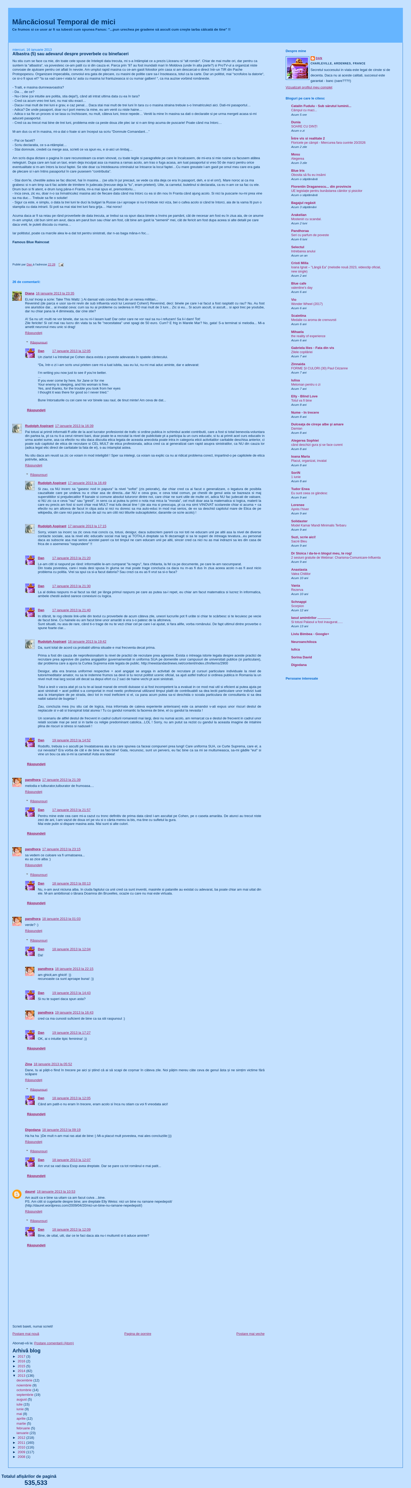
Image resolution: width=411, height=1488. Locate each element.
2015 (22, 1366)
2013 (22, 1376)
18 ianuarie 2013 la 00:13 (71, 883)
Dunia (296, 122)
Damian (296, 428)
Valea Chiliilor (301, 574)
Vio (293, 300)
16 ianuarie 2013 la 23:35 (55, 293)
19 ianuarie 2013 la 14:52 (71, 740)
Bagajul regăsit (303, 203)
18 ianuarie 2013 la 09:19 (61, 1130)
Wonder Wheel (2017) (307, 304)
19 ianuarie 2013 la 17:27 (71, 1033)
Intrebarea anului (303, 251)
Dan (41, 351)
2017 (22, 1356)
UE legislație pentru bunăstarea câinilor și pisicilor (327, 191)
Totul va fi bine (301, 400)
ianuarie (23, 1433)
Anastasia (299, 569)
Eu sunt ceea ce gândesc (309, 493)
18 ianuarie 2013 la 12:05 (71, 1098)
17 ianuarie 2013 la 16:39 (74, 426)
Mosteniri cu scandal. (306, 219)
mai (20, 1414)
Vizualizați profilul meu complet (309, 87)
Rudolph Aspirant (39, 426)
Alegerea (297, 158)
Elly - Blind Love (304, 396)
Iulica (295, 649)
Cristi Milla (300, 263)
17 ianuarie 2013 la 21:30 (71, 586)
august (22, 1399)
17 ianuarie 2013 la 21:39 (61, 780)
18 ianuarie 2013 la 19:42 (87, 641)
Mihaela (297, 332)
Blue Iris (298, 171)
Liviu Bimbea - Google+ (310, 634)
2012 (22, 1438)
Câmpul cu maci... (304, 110)
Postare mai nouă (25, 1334)
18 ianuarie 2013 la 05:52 (53, 1064)
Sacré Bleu (299, 541)
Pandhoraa (300, 231)
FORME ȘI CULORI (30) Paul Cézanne (319, 368)
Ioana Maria (300, 456)
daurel (30, 1191)
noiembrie (25, 1385)
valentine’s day (301, 288)
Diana (29, 293)
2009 (22, 1452)
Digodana (32, 1130)
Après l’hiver (300, 509)
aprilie (21, 1418)
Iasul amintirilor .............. (311, 618)
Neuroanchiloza (304, 642)
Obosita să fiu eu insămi (308, 175)
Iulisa (295, 380)
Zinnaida (298, 364)
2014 (22, 1371)
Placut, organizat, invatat (309, 461)
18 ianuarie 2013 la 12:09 (71, 1229)
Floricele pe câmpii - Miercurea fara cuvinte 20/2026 (328, 143)
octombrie (25, 1390)
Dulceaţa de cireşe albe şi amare (317, 424)
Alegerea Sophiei (305, 440)
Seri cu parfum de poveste (310, 235)
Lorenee (298, 505)
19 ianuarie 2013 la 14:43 (71, 993)
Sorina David (301, 657)
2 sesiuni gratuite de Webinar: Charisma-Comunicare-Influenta (336, 557)
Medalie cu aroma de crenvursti (313, 320)
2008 (22, 1457)
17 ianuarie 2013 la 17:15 (87, 526)
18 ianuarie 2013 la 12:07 (71, 1160)
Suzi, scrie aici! (303, 537)
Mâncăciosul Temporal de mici (63, 22)
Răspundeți (33, 333)
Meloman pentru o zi (306, 384)
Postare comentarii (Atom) (54, 1343)
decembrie (25, 1380)
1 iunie (296, 477)
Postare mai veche (250, 1334)
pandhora (32, 780)
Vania (295, 585)
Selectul (297, 247)
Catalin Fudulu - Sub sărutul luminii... (321, 106)
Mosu (295, 154)
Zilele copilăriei (302, 352)
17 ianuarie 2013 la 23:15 (61, 849)
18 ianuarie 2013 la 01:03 (61, 919)
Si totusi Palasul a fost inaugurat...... (317, 622)
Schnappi (299, 602)
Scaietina (298, 316)
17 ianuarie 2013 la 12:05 (71, 351)
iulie (20, 1404)
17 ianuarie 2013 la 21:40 (71, 610)
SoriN (295, 473)
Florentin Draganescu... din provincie (321, 186)
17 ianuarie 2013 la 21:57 (71, 810)
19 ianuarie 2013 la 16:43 (74, 1012)
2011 (22, 1443)
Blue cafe (298, 283)
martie (22, 1423)
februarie (24, 1428)
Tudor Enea (300, 489)
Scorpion (297, 606)
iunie (21, 1409)
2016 (22, 1361)
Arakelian (299, 215)
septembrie (25, 1395)
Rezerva (297, 590)
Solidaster (299, 521)
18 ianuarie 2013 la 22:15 (74, 969)
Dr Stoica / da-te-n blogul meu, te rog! (321, 553)
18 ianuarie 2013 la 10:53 (56, 1191)
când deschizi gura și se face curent (317, 445)
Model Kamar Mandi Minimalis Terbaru (318, 525)
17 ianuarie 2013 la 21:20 (71, 558)
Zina (28, 1064)
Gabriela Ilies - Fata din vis (312, 348)
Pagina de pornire (137, 1334)
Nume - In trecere (305, 412)
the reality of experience (308, 336)
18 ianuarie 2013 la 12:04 (71, 949)
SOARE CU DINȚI (304, 126)
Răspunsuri (38, 342)
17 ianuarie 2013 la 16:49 (87, 483)
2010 (22, 1447)
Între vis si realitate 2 (308, 138)
